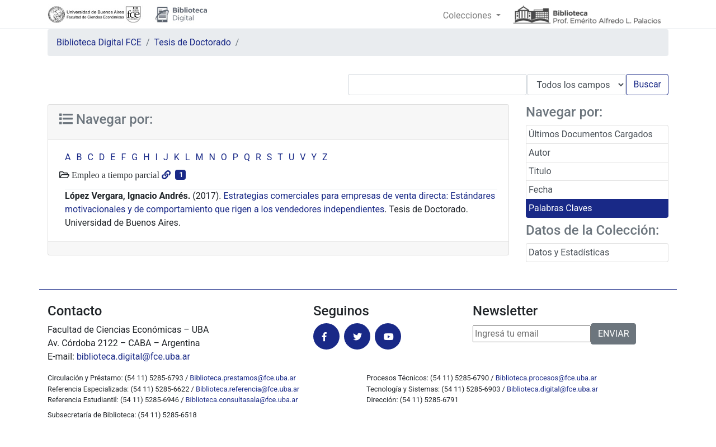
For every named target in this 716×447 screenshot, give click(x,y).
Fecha (541, 189)
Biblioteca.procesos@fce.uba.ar (546, 378)
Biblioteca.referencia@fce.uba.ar (247, 389)
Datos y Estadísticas (569, 252)
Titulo (540, 171)
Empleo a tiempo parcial (114, 174)
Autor (539, 152)
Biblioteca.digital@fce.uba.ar (552, 389)
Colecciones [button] (468, 15)
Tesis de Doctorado (192, 42)
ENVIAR (613, 333)
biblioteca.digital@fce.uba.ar (133, 356)
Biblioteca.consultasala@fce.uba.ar (242, 399)
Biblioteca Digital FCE (99, 42)
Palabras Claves (560, 208)
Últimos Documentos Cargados (591, 134)
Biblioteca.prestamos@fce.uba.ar (242, 378)
